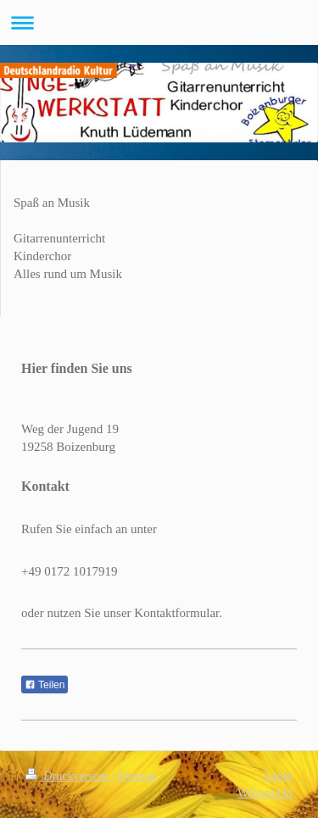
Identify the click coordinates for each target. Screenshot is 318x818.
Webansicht (265, 793)
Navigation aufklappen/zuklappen (159, 22)
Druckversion (68, 776)
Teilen (44, 685)
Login (279, 776)
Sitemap (136, 776)
